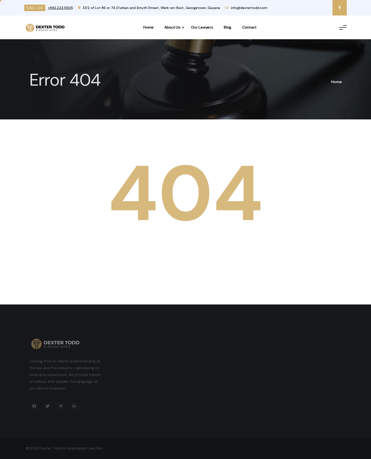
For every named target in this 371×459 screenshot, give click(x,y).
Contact (249, 27)
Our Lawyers (202, 27)
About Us (172, 27)
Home (148, 27)
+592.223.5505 (60, 8)
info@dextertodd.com (246, 8)
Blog (227, 27)
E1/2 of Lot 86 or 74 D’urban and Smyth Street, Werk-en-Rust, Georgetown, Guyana (149, 8)
